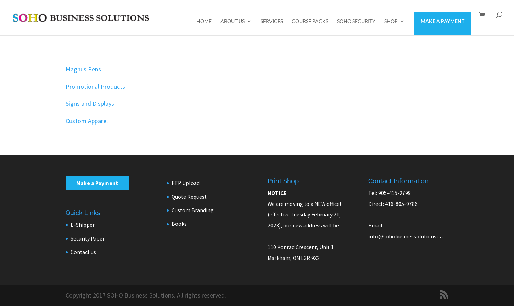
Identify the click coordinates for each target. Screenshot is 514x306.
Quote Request (189, 197)
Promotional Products (95, 86)
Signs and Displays (90, 103)
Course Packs (310, 21)
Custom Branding (193, 210)
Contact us (83, 252)
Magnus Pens (83, 69)
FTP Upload (186, 183)
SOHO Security (356, 21)
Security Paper (88, 238)
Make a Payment (442, 21)
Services (272, 21)
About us (232, 21)
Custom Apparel (87, 121)
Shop (391, 21)
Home (204, 21)
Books (179, 223)
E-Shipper (83, 224)
